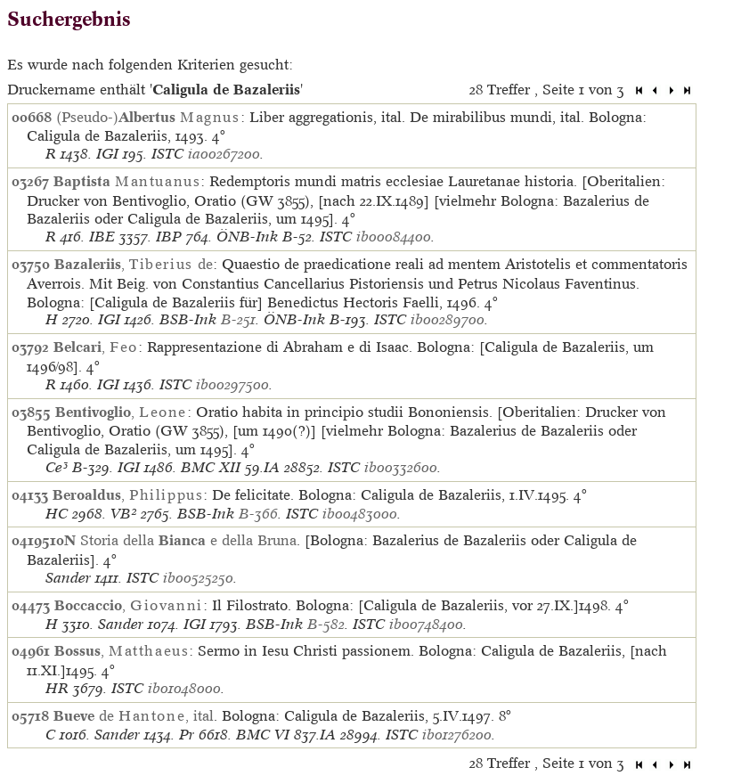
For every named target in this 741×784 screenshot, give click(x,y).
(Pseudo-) (148, 117)
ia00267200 (224, 153)
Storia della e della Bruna (188, 540)
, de (133, 264)
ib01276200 (457, 734)
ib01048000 (184, 688)
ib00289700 (447, 319)
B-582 (326, 624)
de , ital (133, 715)
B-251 (238, 319)
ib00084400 (393, 236)
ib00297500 (232, 384)
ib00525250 (198, 577)
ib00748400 (426, 624)
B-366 (258, 513)
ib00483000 (359, 513)
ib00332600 (400, 467)
